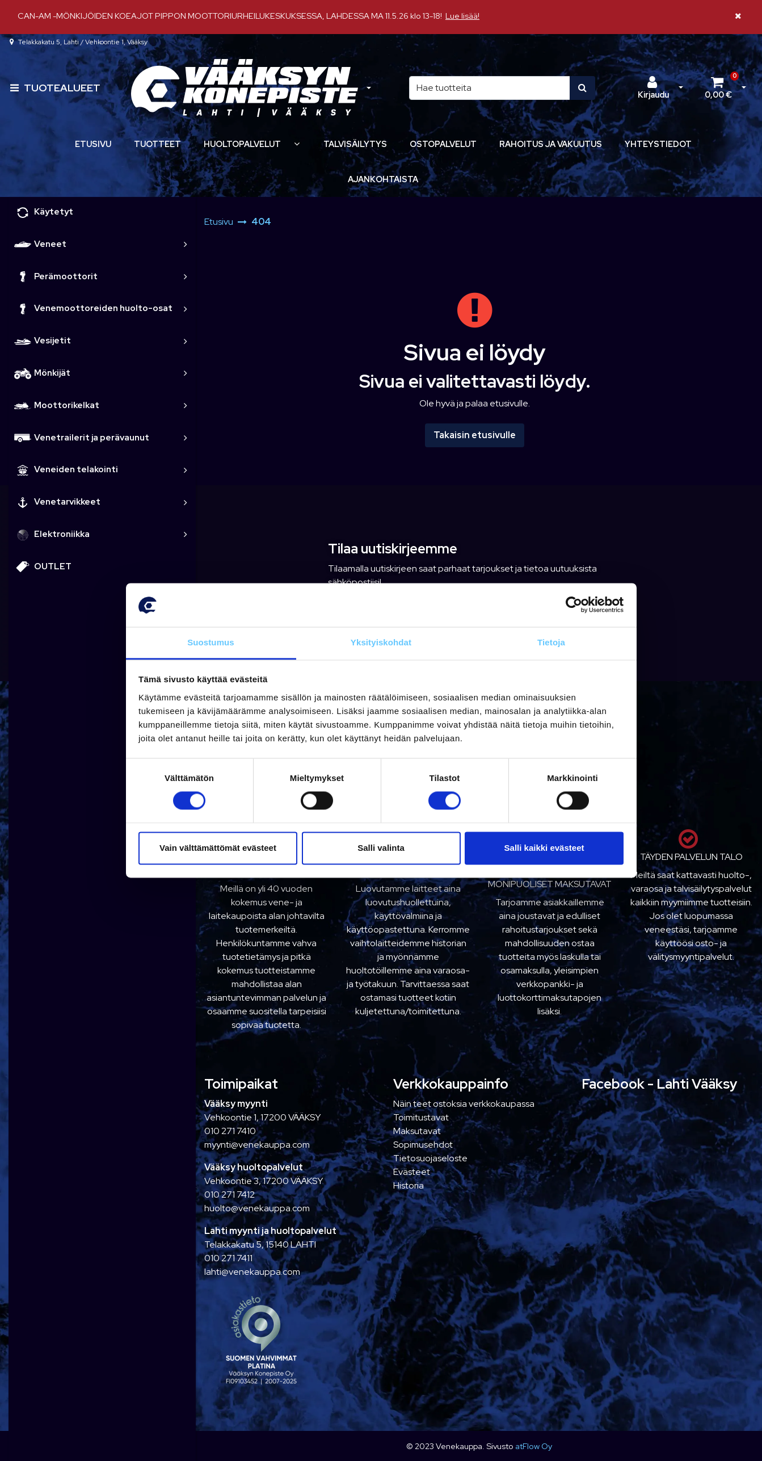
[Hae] (489, 88)
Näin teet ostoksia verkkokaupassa (463, 1104)
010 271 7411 (228, 1258)
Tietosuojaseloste (430, 1158)
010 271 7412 (229, 1194)
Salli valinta (381, 848)
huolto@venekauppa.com (257, 1208)
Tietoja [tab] (551, 642)
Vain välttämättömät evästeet (217, 848)
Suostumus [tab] (210, 642)
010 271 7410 (230, 1131)
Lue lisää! (462, 15)
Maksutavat (417, 1131)
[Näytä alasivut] (297, 144)
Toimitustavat (421, 1117)
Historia (408, 1185)
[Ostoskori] (718, 88)
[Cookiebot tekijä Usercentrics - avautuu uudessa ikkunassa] (574, 605)
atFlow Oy (533, 1446)
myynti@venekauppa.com (257, 1145)
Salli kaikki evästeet (544, 848)
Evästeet (411, 1172)
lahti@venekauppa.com (252, 1272)
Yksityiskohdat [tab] (381, 642)
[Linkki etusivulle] (244, 88)
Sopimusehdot (423, 1145)
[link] (185, 244)
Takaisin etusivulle (474, 435)
